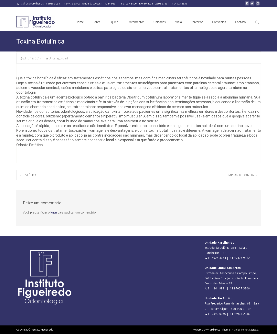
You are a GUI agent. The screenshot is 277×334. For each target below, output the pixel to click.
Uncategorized (58, 58)
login (54, 212)
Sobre (96, 22)
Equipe (113, 22)
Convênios (219, 22)
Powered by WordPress (207, 329)
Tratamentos (136, 22)
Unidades (159, 22)
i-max (234, 329)
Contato (240, 22)
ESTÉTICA (28, 175)
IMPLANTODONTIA (242, 175)
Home (80, 22)
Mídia (178, 22)
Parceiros (197, 22)
